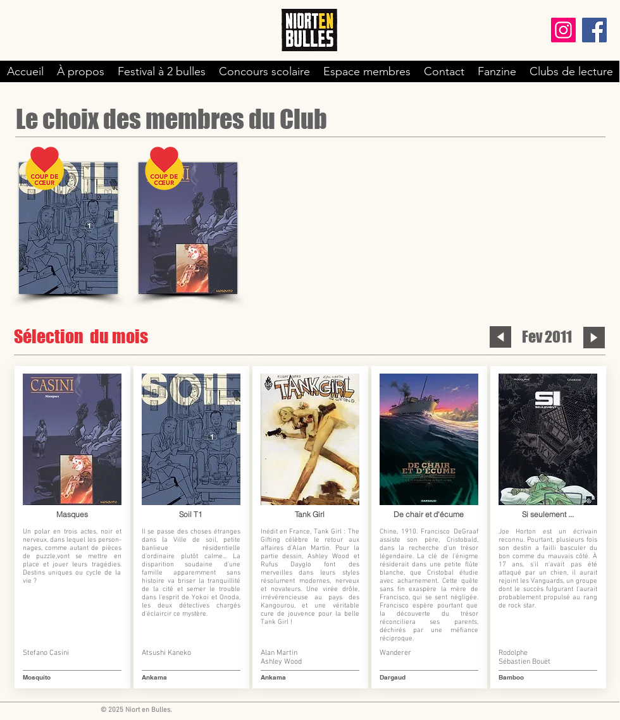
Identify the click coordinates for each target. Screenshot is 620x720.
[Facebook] (594, 30)
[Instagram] (563, 30)
